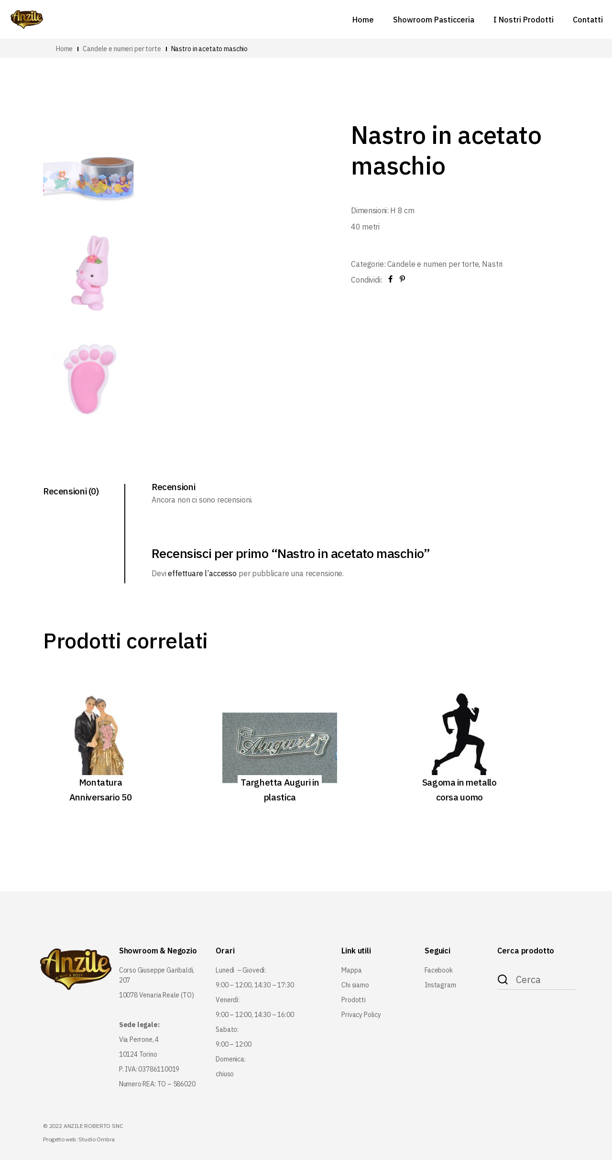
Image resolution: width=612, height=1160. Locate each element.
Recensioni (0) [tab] (71, 491)
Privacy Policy (361, 1014)
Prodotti (353, 1000)
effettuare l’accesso (202, 573)
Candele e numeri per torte (433, 264)
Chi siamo (355, 985)
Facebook (439, 970)
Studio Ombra (96, 1139)
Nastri (492, 264)
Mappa (351, 970)
